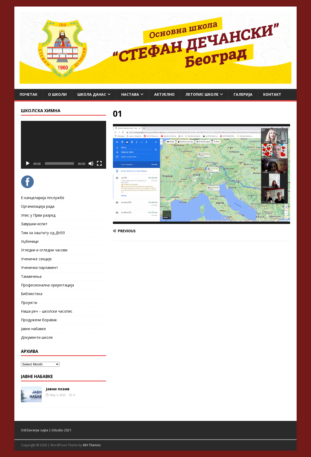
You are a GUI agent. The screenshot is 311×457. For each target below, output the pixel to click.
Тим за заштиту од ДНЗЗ (43, 232)
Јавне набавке (33, 328)
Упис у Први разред (38, 215)
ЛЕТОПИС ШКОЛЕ (201, 94)
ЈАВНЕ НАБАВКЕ (37, 376)
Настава (130, 94)
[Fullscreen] (99, 163)
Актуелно (164, 94)
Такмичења (31, 276)
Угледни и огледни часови (44, 249)
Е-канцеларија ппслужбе (42, 197)
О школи (57, 94)
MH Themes (92, 445)
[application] (63, 145)
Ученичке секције (36, 258)
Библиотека (31, 293)
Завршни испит (34, 223)
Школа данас (91, 94)
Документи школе (37, 337)
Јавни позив (58, 388)
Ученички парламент (39, 267)
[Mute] (91, 163)
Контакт (272, 94)
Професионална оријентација (47, 285)
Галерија (243, 94)
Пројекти (29, 302)
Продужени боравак (39, 319)
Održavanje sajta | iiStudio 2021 (46, 430)
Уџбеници (29, 241)
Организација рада (37, 206)
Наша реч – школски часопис (46, 311)
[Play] (27, 163)
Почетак (28, 94)
